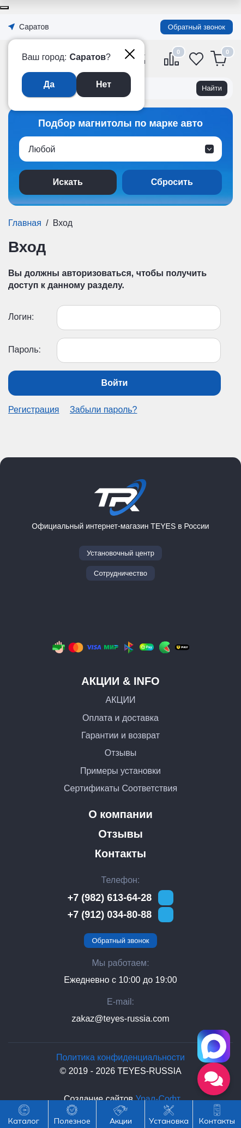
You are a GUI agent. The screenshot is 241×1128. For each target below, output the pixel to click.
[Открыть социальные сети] (213, 1079)
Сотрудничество (120, 573)
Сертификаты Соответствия (120, 788)
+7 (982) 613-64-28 (110, 898)
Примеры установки (120, 770)
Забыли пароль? (103, 409)
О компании (120, 814)
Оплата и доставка (120, 718)
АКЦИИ (121, 700)
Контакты (120, 854)
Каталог (23, 1121)
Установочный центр (120, 553)
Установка (169, 1121)
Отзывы (121, 752)
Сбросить (172, 182)
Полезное (72, 1121)
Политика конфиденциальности (120, 1057)
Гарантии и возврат (120, 735)
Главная (24, 223)
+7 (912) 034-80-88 (110, 915)
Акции (121, 1121)
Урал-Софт (157, 1098)
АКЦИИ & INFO (120, 681)
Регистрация (33, 409)
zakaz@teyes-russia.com (121, 1018)
